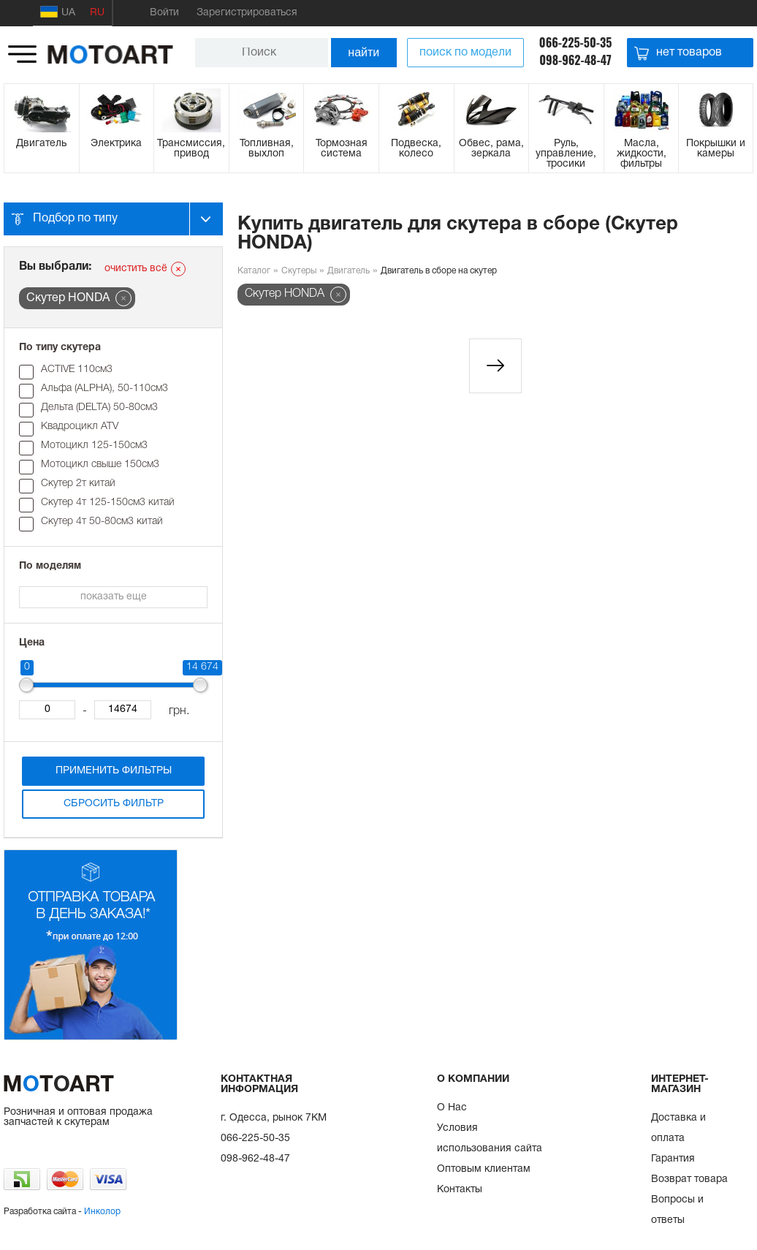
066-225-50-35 (575, 42)
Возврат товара (689, 1179)
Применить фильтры (114, 771)
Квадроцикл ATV (79, 426)
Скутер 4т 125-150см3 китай (108, 502)
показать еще (113, 597)
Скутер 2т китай (78, 483)
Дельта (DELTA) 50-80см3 (99, 407)
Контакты (459, 1189)
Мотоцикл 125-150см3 (94, 445)
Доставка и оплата (678, 1128)
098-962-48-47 (575, 60)
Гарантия (673, 1159)
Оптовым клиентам (483, 1169)
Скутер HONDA (284, 294)
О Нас (452, 1108)
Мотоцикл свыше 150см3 (100, 464)
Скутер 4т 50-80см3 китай (102, 521)
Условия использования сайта (489, 1139)
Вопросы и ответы (677, 1210)
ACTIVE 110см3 (77, 369)
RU (97, 13)
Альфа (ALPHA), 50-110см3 (104, 388)
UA (57, 11)
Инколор (102, 1212)
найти (363, 52)
